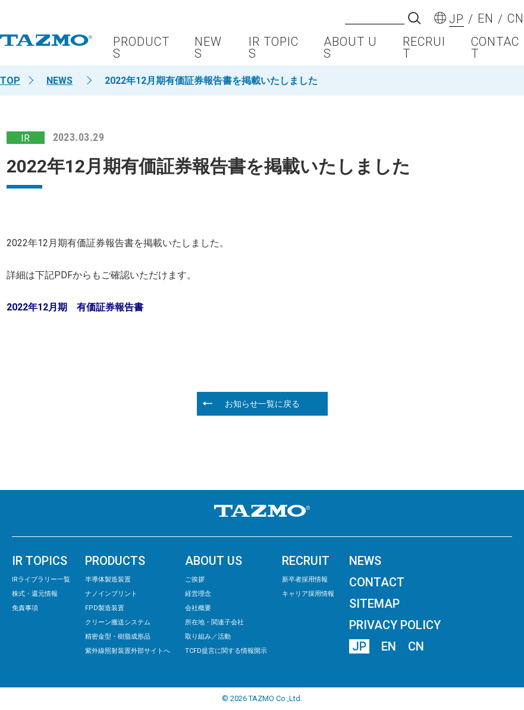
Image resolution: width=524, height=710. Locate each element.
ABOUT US (350, 50)
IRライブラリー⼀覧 (41, 579)
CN (416, 646)
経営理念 (198, 594)
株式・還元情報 (35, 594)
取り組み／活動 (208, 636)
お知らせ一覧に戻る (262, 404)
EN (388, 646)
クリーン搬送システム (117, 622)
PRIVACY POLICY (395, 625)
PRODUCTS (141, 50)
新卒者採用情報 (305, 579)
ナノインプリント (111, 594)
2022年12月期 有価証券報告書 (75, 307)
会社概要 (198, 608)
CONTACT (495, 50)
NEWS (208, 50)
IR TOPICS (274, 50)
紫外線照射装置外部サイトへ (127, 651)
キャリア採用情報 (308, 594)
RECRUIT (424, 50)
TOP (10, 80)
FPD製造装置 (104, 608)
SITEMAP (374, 603)
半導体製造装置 (108, 579)
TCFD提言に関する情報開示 (226, 651)
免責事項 (25, 608)
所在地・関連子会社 (214, 622)
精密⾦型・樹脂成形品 (117, 636)
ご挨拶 (195, 579)
